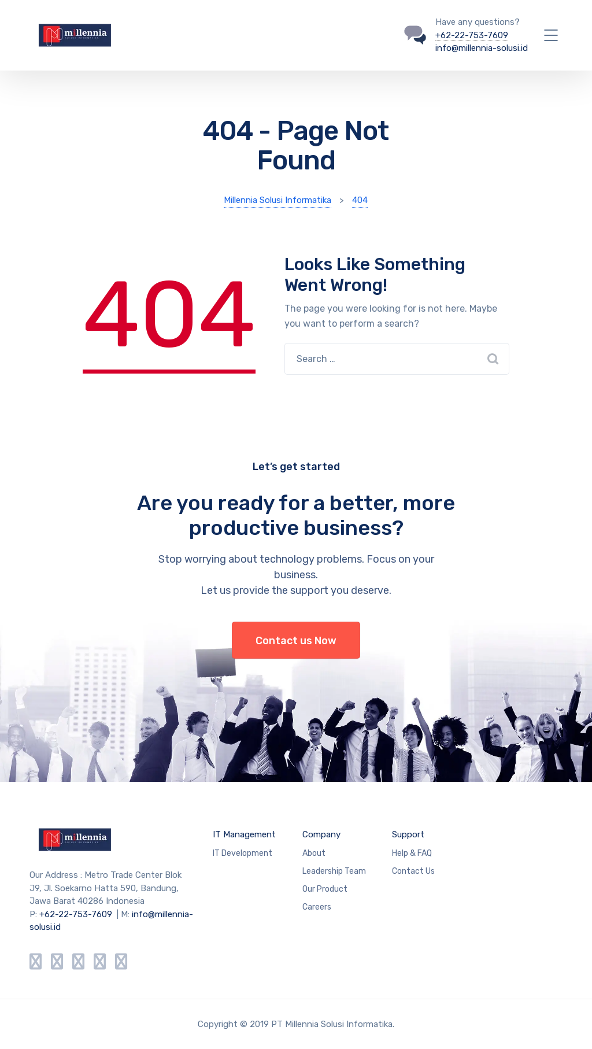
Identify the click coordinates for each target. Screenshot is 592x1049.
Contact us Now (296, 640)
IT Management (244, 834)
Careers (316, 907)
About (313, 853)
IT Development (242, 853)
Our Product (324, 889)
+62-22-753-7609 (471, 35)
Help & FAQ (412, 853)
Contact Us (413, 871)
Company (321, 834)
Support (408, 834)
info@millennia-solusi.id (481, 48)
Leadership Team (334, 871)
